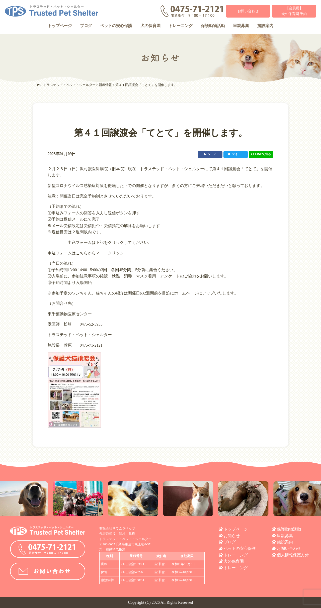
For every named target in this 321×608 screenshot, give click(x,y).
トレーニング (181, 26)
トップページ (60, 26)
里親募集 (241, 26)
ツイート (235, 154)
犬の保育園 (150, 26)
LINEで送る (261, 154)
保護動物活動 (213, 26)
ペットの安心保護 (116, 26)
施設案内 (265, 26)
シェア (208, 154)
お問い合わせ (248, 11)
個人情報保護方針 (293, 555)
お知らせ (232, 535)
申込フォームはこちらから (72, 253)
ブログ (86, 26)
